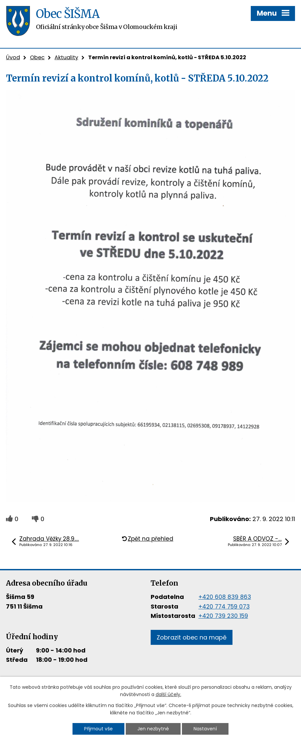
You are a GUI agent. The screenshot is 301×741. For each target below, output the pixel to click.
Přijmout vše (98, 728)
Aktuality (66, 57)
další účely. (168, 694)
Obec (37, 57)
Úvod (13, 57)
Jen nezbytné (153, 728)
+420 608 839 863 (225, 597)
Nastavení (205, 728)
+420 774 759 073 (224, 607)
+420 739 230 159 (223, 616)
